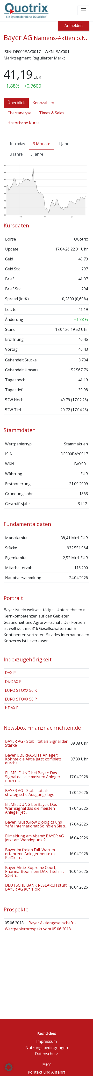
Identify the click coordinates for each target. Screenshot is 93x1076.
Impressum (46, 1041)
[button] (8, 1067)
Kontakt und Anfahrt (46, 1072)
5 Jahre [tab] (36, 154)
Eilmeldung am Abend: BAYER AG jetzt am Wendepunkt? (34, 838)
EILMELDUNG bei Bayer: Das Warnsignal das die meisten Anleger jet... (31, 808)
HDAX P (12, 707)
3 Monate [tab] (41, 143)
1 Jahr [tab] (63, 143)
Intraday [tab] (17, 143)
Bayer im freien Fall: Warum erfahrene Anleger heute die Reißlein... (31, 853)
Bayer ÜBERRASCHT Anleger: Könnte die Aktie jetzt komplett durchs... (33, 759)
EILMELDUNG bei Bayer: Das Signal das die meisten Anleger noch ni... (32, 777)
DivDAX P (13, 681)
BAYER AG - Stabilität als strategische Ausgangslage (29, 792)
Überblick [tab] (16, 102)
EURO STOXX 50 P (21, 699)
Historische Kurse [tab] (23, 122)
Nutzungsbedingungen (46, 1047)
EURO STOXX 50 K (21, 690)
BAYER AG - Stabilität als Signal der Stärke (36, 743)
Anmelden (73, 25)
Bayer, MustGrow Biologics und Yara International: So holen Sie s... (36, 824)
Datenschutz (46, 1053)
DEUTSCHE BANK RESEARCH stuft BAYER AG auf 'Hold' (36, 887)
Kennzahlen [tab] (43, 102)
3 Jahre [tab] (16, 154)
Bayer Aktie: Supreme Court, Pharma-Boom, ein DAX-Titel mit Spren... (34, 871)
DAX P (10, 672)
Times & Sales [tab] (51, 113)
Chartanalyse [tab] (19, 113)
